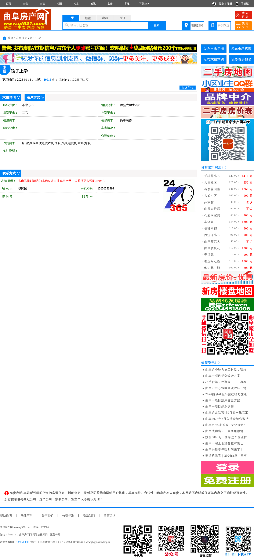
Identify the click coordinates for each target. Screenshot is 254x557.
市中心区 (36, 38)
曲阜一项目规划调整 (219, 406)
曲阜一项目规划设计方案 (222, 375)
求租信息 (22, 38)
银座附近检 (212, 261)
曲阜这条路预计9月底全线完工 (226, 412)
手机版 (245, 3)
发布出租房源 (241, 49)
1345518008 (22, 541)
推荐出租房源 (211, 167)
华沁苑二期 (212, 268)
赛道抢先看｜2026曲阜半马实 (226, 455)
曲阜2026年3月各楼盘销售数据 (227, 418)
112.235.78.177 (79, 79)
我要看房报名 (241, 59)
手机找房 (223, 25)
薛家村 (209, 202)
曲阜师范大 (212, 241)
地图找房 (197, 25)
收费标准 (68, 515)
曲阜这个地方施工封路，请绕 (226, 369)
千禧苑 (209, 254)
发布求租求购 (214, 59)
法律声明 (27, 515)
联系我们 (89, 515)
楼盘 (76, 3)
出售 (25, 3)
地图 (59, 3)
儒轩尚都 (210, 228)
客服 (127, 3)
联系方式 (33, 97)
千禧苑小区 (212, 176)
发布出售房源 (214, 49)
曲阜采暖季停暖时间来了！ (224, 449)
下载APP (144, 3)
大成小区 (210, 195)
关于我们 (47, 515)
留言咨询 (110, 515)
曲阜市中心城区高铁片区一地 (226, 388)
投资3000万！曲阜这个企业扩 (226, 437)
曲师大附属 (212, 208)
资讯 (93, 3)
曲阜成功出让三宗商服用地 (224, 431)
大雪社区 (210, 182)
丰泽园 (209, 222)
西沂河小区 (212, 235)
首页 (8, 3)
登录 (221, 3)
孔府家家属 (212, 215)
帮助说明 (6, 515)
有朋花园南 (212, 189)
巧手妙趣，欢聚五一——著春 (226, 382)
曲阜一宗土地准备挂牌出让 (224, 443)
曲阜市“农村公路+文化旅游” (225, 425)
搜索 (156, 25)
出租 (42, 3)
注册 (229, 3)
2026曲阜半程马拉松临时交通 (226, 394)
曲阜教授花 (212, 248)
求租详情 (9, 97)
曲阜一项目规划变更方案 (222, 400)
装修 (110, 3)
